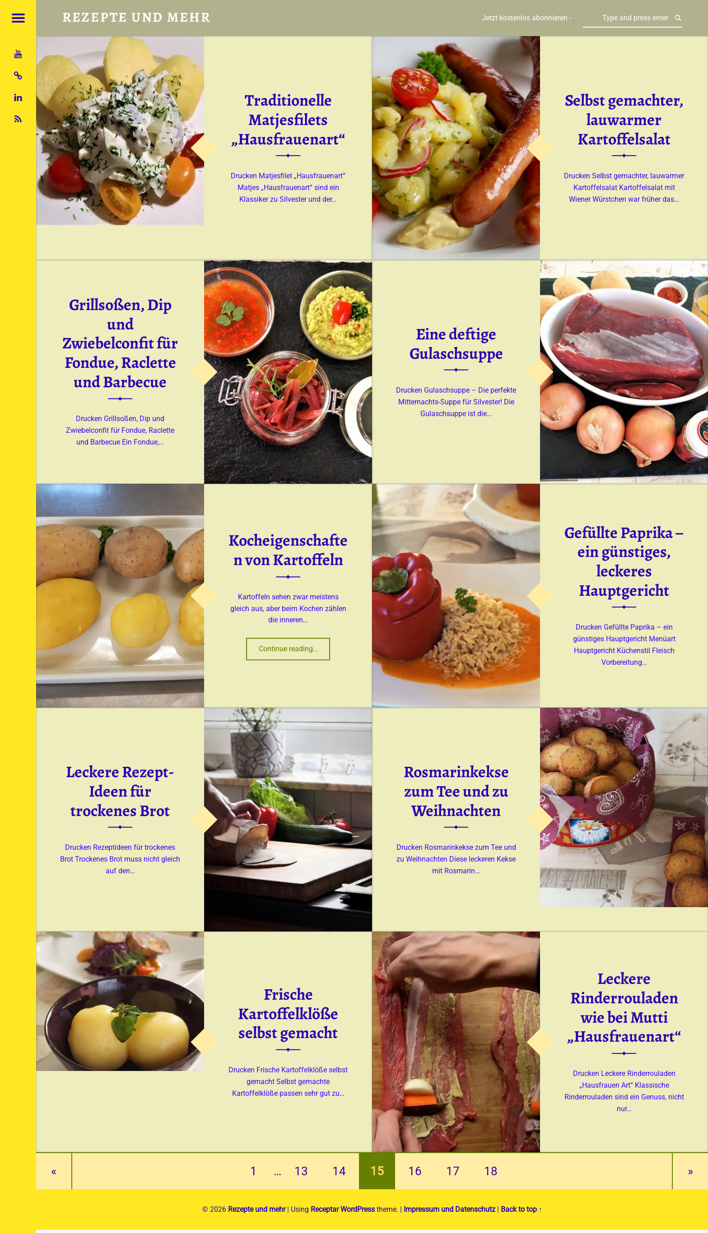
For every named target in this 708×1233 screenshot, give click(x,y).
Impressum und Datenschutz (449, 1209)
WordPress (357, 1209)
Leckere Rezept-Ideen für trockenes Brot (120, 791)
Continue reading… (295, 646)
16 (415, 1171)
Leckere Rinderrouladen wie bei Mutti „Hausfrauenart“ (624, 1007)
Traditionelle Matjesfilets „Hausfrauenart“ (288, 119)
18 (491, 1171)
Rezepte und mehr (256, 1209)
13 (301, 1171)
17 (453, 1171)
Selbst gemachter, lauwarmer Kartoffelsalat (624, 119)
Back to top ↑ (521, 1209)
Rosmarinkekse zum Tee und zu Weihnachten (456, 791)
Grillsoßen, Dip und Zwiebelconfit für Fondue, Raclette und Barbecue (120, 343)
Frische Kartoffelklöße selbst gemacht (288, 1013)
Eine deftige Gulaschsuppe (456, 343)
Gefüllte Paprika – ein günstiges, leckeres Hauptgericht (624, 561)
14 (339, 1171)
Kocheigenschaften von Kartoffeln (288, 550)
